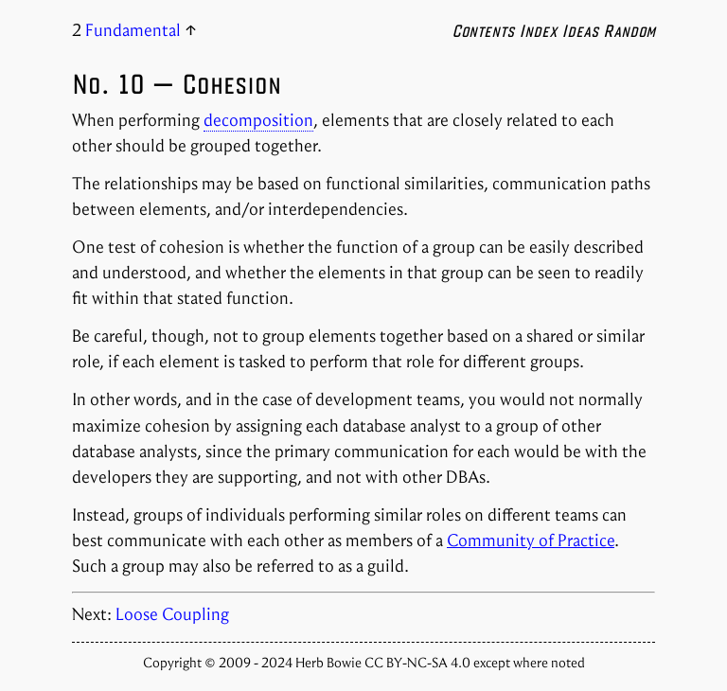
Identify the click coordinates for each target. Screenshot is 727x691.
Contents (483, 30)
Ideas (579, 30)
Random (629, 30)
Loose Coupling (172, 614)
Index (538, 30)
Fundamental (133, 30)
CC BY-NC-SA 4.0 (418, 662)
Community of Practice (530, 540)
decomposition (258, 120)
